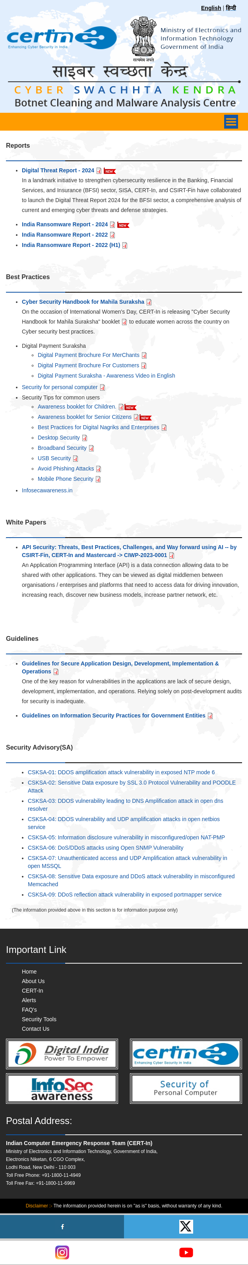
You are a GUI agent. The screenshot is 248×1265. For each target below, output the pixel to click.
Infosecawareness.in (47, 490)
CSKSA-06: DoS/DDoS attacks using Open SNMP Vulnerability (105, 848)
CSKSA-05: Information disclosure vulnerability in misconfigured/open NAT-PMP (126, 837)
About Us (33, 981)
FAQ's (29, 1010)
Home (29, 971)
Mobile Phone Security (69, 479)
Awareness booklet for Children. (81, 406)
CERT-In (32, 990)
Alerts (29, 1000)
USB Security (58, 458)
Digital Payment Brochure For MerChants (92, 355)
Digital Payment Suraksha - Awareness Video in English (106, 375)
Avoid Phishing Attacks (70, 468)
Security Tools (39, 1019)
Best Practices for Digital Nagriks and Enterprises (102, 427)
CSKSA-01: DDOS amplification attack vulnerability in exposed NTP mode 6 (121, 772)
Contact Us (35, 1029)
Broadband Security (66, 448)
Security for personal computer (64, 387)
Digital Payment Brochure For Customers (92, 365)
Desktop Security (63, 437)
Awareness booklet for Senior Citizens (89, 417)
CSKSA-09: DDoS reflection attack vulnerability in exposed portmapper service (125, 894)
